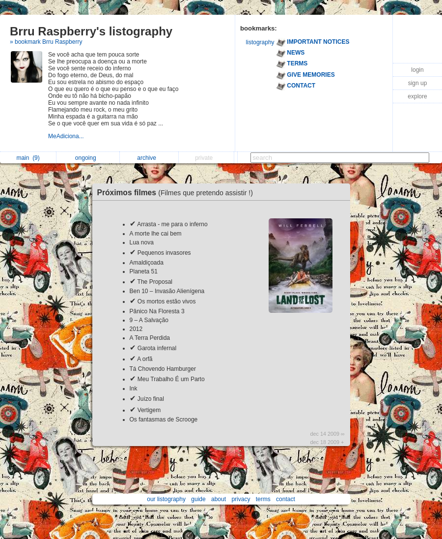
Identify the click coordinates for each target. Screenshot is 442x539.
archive (149, 157)
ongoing (88, 157)
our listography (166, 499)
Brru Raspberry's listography (91, 31)
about (218, 499)
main (27, 157)
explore (417, 96)
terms (263, 499)
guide (198, 499)
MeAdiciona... (66, 136)
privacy (240, 499)
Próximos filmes (177, 192)
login (417, 69)
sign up (417, 83)
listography (260, 42)
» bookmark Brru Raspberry (46, 41)
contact (285, 499)
